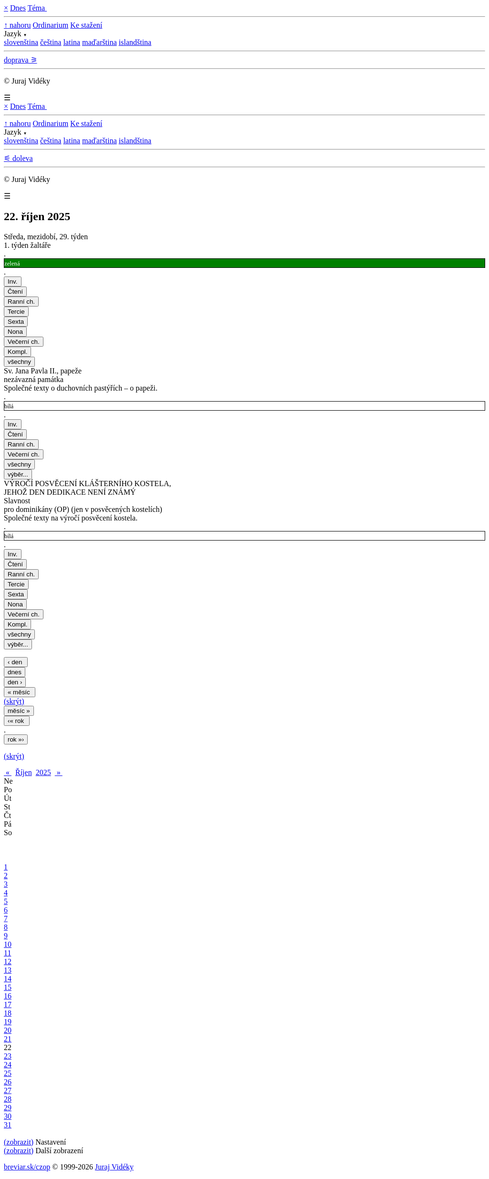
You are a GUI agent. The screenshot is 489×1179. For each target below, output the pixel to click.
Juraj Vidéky (114, 1167)
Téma (37, 8)
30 (7, 1116)
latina (71, 42)
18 (7, 1013)
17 (7, 1004)
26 (7, 1082)
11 (7, 953)
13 (7, 970)
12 (7, 961)
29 (7, 1108)
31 (7, 1125)
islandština (135, 42)
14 (7, 979)
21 (7, 1039)
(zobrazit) (18, 1142)
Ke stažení (86, 25)
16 (7, 996)
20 (7, 1030)
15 (7, 987)
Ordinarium (50, 25)
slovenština (21, 42)
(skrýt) (14, 701)
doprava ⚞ (20, 60)
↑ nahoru (17, 25)
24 (7, 1065)
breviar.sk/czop (27, 1167)
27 (7, 1090)
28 (7, 1099)
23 (7, 1056)
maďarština (99, 42)
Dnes (18, 8)
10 (7, 944)
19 (7, 1022)
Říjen (23, 772)
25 (7, 1073)
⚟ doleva (18, 158)
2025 (43, 772)
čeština (50, 42)
